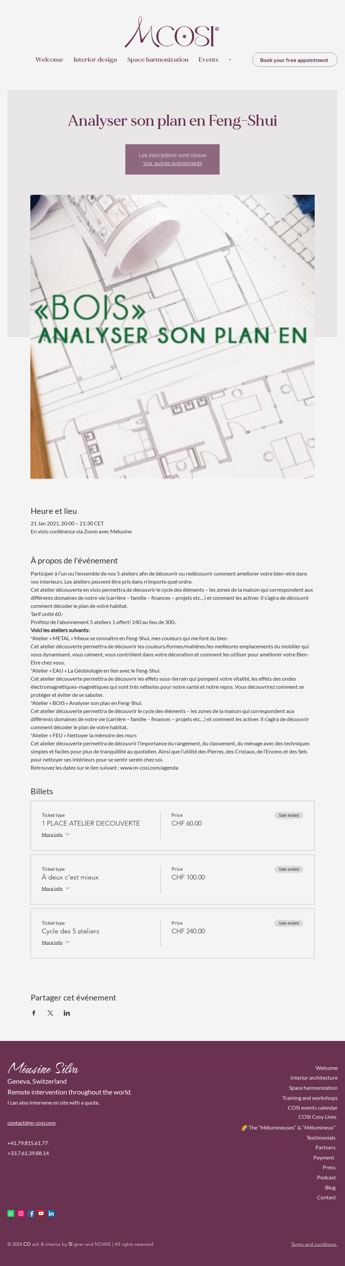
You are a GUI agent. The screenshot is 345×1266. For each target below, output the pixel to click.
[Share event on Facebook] (34, 1013)
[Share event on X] (50, 1013)
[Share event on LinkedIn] (67, 1013)
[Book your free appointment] (295, 60)
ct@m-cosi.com (38, 1122)
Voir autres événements (172, 163)
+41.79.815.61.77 (27, 1143)
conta (14, 1122)
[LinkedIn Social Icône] (51, 1213)
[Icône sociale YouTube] (41, 1213)
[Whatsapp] (10, 1213)
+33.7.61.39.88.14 (28, 1153)
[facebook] (31, 1213)
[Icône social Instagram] (21, 1213)
